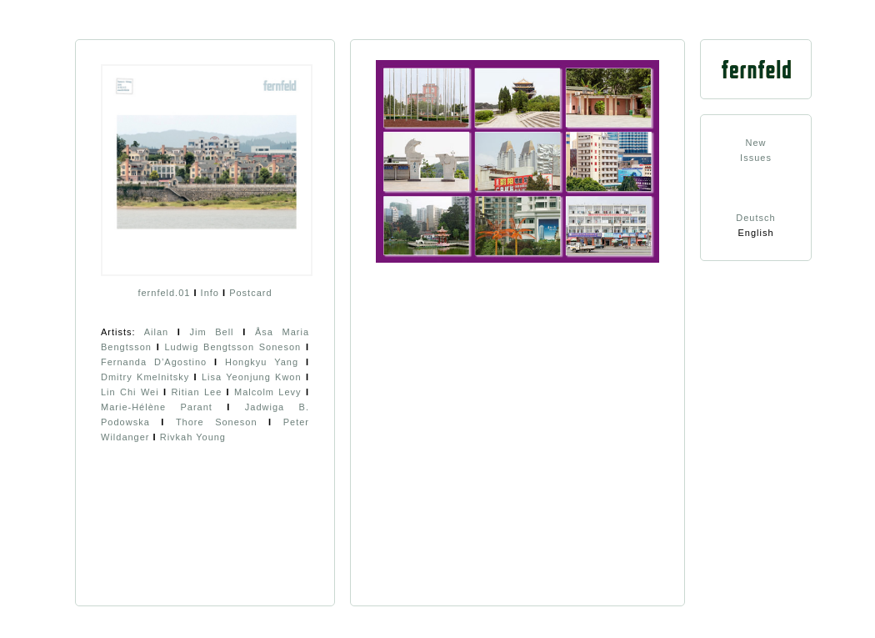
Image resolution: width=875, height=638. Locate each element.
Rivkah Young (193, 437)
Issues (756, 158)
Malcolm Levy (268, 392)
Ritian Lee (196, 392)
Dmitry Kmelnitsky (145, 377)
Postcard (250, 293)
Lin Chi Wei (130, 392)
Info (210, 293)
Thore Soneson (217, 422)
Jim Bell (211, 332)
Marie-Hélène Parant (156, 407)
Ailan (156, 332)
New (755, 143)
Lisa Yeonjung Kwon (252, 377)
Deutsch (755, 218)
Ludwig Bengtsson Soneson (232, 347)
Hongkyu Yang (261, 362)
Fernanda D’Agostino (154, 362)
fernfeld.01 (164, 293)
